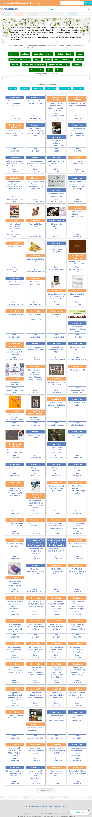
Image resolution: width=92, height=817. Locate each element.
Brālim (79, 59)
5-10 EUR (25, 88)
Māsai (37, 59)
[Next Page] (46, 790)
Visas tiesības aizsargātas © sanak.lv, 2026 (46, 806)
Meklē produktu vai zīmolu (46, 74)
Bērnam (15, 65)
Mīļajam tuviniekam (64, 54)
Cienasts (76, 65)
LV (89, 9)
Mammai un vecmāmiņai (20, 59)
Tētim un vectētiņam (63, 59)
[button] (52, 9)
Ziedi (59, 70)
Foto (50, 70)
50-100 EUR (64, 88)
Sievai (80, 54)
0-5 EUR (13, 88)
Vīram (47, 59)
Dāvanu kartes (37, 70)
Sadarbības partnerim (43, 54)
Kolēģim (25, 54)
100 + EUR (78, 88)
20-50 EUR (51, 88)
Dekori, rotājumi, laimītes (33, 65)
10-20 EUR (37, 88)
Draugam (13, 54)
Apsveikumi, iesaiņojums (58, 65)
